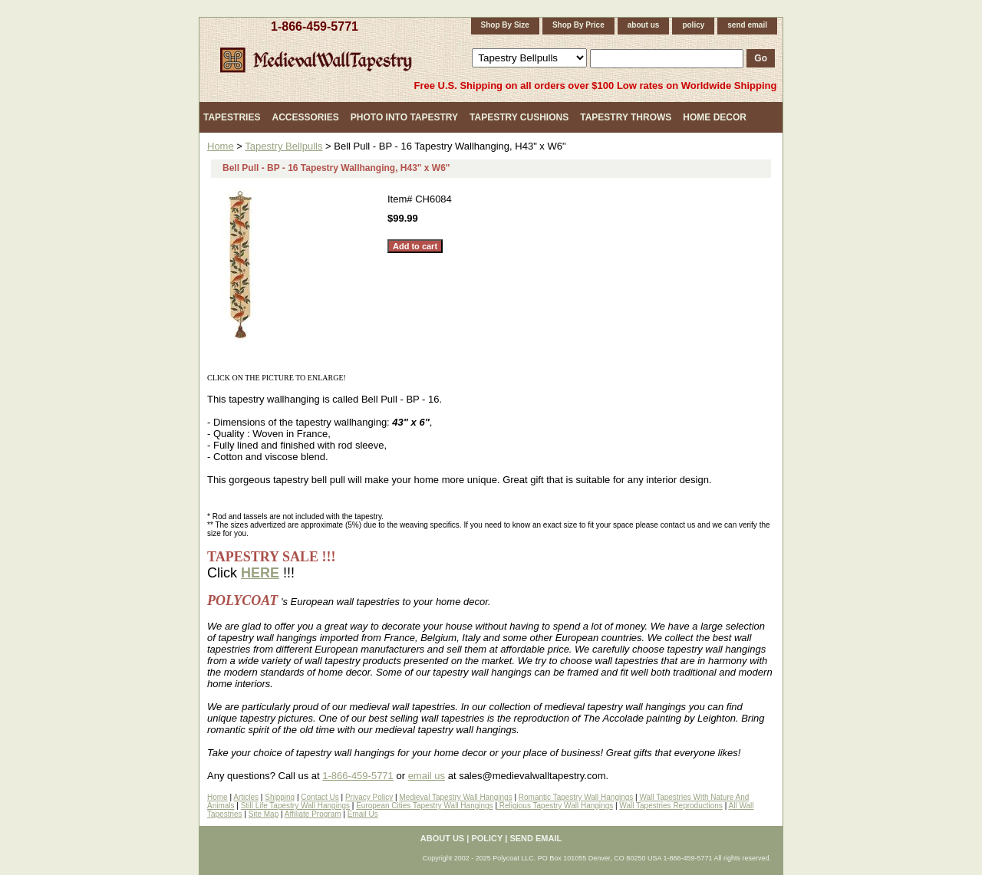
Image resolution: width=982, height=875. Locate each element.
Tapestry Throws (625, 117)
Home (220, 146)
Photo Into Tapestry (404, 117)
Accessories (305, 117)
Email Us (363, 814)
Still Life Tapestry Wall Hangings (295, 805)
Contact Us (319, 797)
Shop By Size (505, 25)
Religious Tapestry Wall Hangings (555, 805)
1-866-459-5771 (314, 26)
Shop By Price (578, 25)
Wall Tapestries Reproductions (671, 805)
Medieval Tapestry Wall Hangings (455, 797)
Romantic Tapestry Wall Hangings (576, 797)
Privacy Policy (369, 797)
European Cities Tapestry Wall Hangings (424, 805)
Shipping (280, 797)
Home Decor (714, 117)
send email (747, 25)
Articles (246, 797)
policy (693, 25)
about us (644, 25)
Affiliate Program (313, 814)
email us (426, 775)
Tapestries (231, 117)
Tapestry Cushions (519, 117)
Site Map (263, 814)
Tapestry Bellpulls (283, 146)
